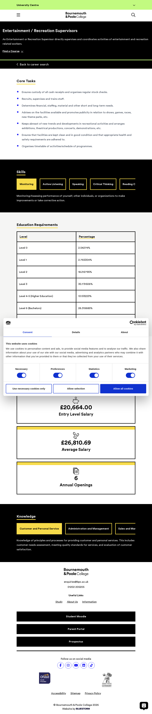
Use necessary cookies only (28, 388)
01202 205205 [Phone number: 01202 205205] (76, 587)
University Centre (76, 5)
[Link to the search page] (133, 15)
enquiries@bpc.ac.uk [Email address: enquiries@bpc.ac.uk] (76, 582)
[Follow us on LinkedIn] (84, 665)
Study (59, 602)
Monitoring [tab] (26, 184)
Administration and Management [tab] (88, 528)
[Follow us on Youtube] (76, 665)
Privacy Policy (93, 693)
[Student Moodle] (76, 617)
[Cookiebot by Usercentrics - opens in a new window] (132, 323)
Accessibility (58, 693)
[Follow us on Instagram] (68, 665)
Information (89, 602)
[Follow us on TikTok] (91, 665)
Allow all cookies (123, 388)
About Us (72, 602)
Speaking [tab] (78, 184)
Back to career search (33, 64)
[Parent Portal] (76, 629)
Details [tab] (76, 332)
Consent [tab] (28, 332)
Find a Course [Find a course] (13, 51)
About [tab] (124, 332)
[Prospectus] (76, 642)
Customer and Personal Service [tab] (39, 528)
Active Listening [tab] (53, 184)
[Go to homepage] (76, 15)
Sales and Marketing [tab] (131, 528)
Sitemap (75, 693)
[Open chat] (144, 706)
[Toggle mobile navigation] (18, 15)
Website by (76, 709)
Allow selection (76, 388)
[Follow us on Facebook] (60, 665)
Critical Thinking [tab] (103, 184)
